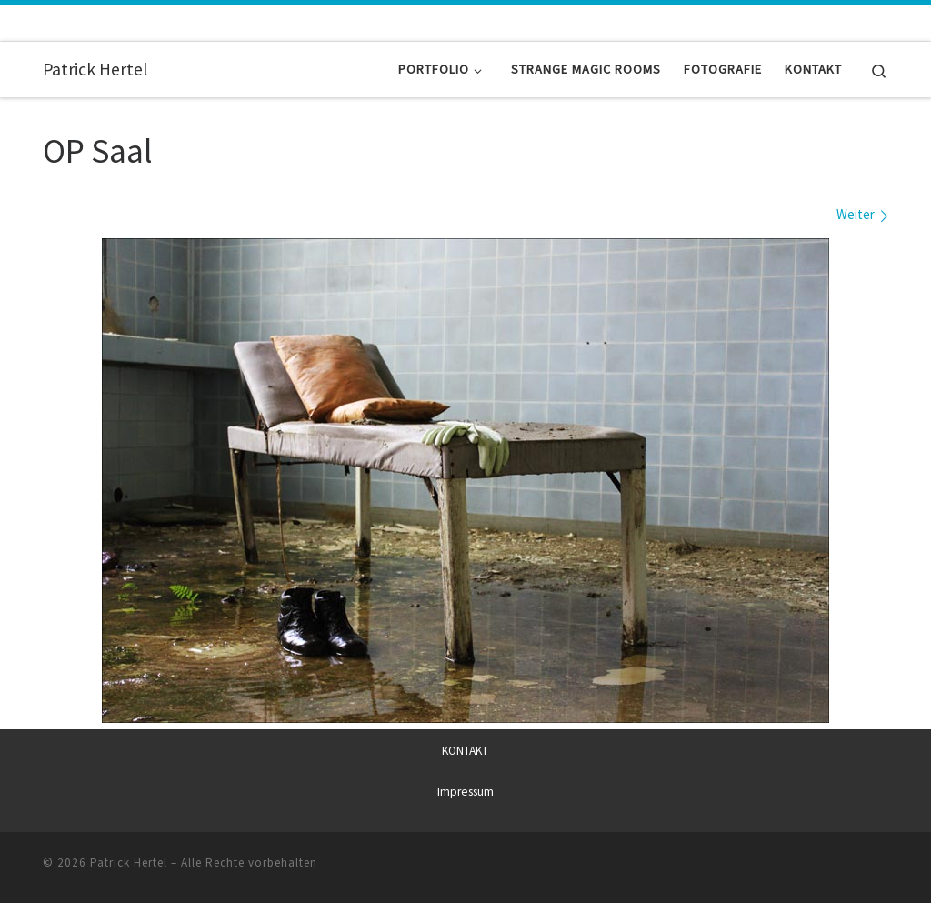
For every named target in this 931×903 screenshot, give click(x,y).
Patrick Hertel (128, 861)
